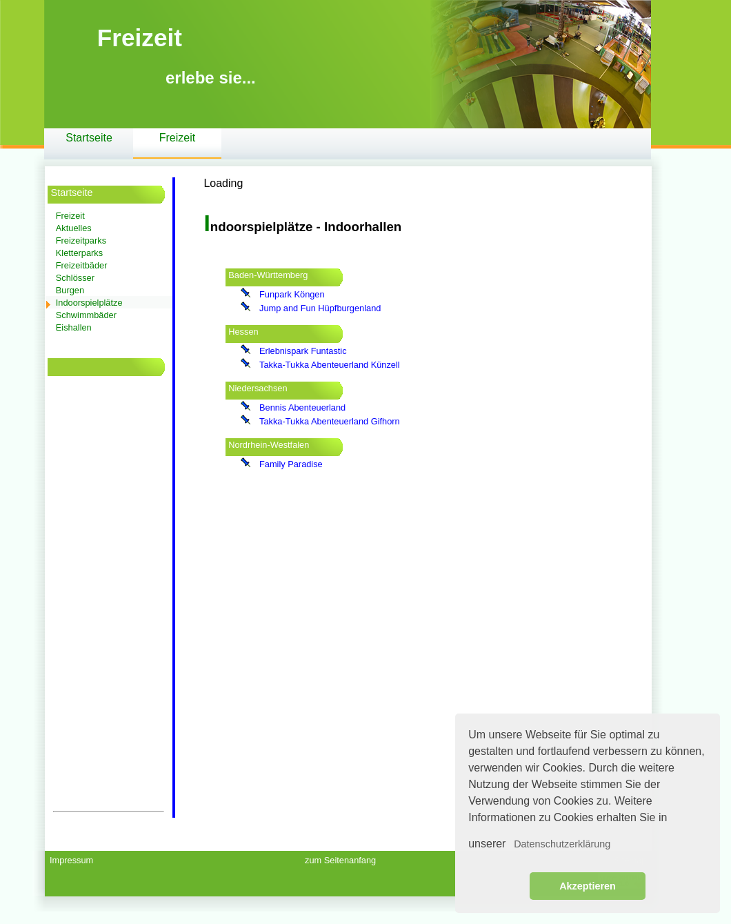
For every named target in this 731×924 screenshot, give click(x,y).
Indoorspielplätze (89, 302)
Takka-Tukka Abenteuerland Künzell (329, 365)
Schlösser (75, 278)
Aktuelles (74, 228)
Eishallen (74, 327)
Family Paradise (291, 464)
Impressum (71, 860)
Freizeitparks (81, 240)
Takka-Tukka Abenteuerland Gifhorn (329, 421)
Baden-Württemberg (268, 275)
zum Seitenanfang (340, 860)
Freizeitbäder (82, 265)
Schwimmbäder (86, 315)
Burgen (70, 290)
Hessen (243, 331)
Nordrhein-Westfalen (268, 445)
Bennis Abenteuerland (302, 407)
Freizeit (177, 138)
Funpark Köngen (292, 294)
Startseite (89, 138)
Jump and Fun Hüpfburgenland (320, 308)
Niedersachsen (257, 388)
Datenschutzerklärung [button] (562, 843)
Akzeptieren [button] (587, 886)
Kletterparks (79, 253)
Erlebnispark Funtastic (303, 351)
